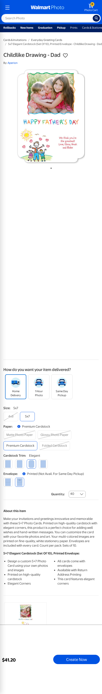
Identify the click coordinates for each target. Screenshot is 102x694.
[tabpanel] (51, 116)
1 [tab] (50, 167)
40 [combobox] (72, 494)
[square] (8, 464)
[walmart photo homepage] (47, 7)
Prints (73, 27)
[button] (65, 55)
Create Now (76, 659)
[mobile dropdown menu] (7, 7)
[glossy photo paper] (54, 434)
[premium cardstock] (20, 445)
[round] (19, 464)
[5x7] (27, 416)
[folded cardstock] (54, 445)
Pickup (61, 27)
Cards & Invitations (15, 40)
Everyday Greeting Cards (46, 40)
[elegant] (31, 464)
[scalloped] (43, 464)
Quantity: (58, 494)
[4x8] (10, 416)
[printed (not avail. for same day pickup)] (19, 482)
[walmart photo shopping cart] (91, 7)
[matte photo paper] (19, 434)
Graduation (45, 27)
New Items (26, 27)
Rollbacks (9, 27)
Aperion (13, 62)
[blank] (8, 482)
